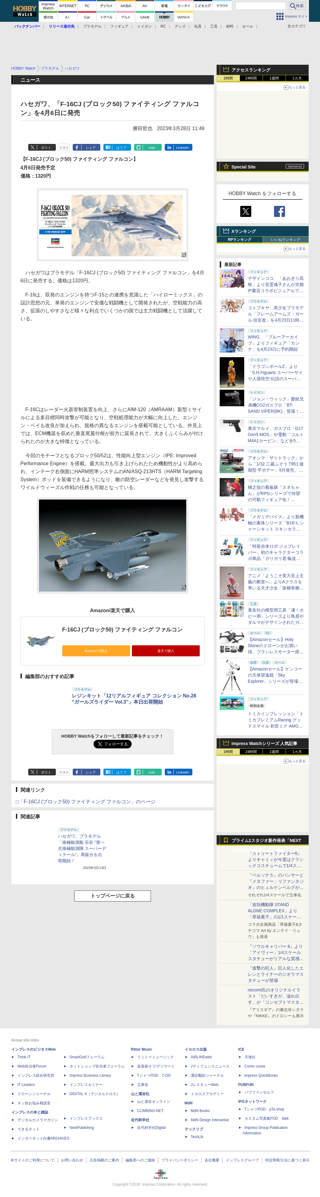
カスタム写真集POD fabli (267, 1118)
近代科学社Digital (151, 1128)
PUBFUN (246, 1085)
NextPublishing (82, 1128)
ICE (241, 1049)
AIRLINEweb (201, 1057)
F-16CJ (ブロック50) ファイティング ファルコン (122, 630)
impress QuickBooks (261, 1075)
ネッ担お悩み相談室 (34, 1103)
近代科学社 (140, 1120)
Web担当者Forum (32, 1066)
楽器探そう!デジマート (156, 1066)
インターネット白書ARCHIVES (43, 1138)
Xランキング (244, 231)
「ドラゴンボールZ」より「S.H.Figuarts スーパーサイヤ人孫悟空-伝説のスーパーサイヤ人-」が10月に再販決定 (275, 378)
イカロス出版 (196, 1049)
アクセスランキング (251, 70)
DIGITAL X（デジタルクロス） (95, 1094)
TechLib (197, 1137)
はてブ (121, 147)
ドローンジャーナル (34, 1094)
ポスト (46, 147)
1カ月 (297, 78)
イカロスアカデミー (207, 1094)
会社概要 (212, 1160)
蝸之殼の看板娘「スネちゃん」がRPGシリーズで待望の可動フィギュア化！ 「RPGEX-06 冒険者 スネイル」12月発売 (275, 499)
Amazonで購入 (96, 651)
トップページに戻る (113, 895)
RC (163, 26)
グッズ (180, 26)
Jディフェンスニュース (210, 1066)
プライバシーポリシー (179, 1160)
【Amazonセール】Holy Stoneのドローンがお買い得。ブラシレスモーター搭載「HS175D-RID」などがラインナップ (276, 651)
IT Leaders (26, 1085)
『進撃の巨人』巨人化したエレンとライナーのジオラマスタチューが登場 (276, 974)
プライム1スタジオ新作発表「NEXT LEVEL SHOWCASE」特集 (266, 842)
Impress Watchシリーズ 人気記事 (265, 743)
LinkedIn (182, 147)
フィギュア (119, 26)
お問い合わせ (72, 1160)
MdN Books (200, 1111)
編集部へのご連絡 (140, 1160)
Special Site (244, 166)
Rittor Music (141, 1049)
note (151, 147)
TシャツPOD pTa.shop (264, 1109)
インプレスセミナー (86, 1085)
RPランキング (240, 239)
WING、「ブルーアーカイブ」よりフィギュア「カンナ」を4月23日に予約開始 (273, 343)
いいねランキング (285, 239)
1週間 (274, 78)
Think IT (24, 1057)
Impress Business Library (90, 1075)
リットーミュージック (155, 1057)
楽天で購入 (165, 651)
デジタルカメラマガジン (37, 1120)
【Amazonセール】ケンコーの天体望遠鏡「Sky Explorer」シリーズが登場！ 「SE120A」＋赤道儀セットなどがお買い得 (277, 681)
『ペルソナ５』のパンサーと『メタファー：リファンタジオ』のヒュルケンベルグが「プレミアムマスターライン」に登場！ (276, 887)
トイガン (144, 26)
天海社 (250, 1057)
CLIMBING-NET (150, 1111)
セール (247, 26)
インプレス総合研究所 (35, 1075)
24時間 (251, 78)
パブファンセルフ (259, 1092)
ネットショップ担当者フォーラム (97, 1066)
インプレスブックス (86, 1118)
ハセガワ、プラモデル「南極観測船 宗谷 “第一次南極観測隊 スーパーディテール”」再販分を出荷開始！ (82, 848)
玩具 (198, 26)
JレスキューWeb (204, 1085)
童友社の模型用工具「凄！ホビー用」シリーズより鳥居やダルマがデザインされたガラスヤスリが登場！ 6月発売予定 (276, 622)
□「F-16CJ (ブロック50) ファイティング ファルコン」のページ (86, 801)
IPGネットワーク (252, 1101)
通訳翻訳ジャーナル (207, 1075)
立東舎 (142, 1085)
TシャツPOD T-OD (154, 1075)
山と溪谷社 (140, 1094)
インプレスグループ (242, 1160)
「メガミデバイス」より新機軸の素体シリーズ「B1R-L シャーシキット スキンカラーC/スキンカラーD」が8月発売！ (276, 529)
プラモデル (92, 26)
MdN (189, 1103)
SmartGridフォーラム (87, 1057)
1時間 (228, 78)
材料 (229, 26)
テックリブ (194, 1129)
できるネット (28, 1129)
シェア (91, 147)
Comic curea (255, 1066)
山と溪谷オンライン (153, 1101)
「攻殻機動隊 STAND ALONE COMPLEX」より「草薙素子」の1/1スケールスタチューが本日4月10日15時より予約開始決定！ (275, 917)
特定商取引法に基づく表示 (287, 1160)
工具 (214, 26)
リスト (64, 147)
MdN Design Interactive (210, 1120)
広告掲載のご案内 (104, 1160)
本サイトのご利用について (32, 1160)
